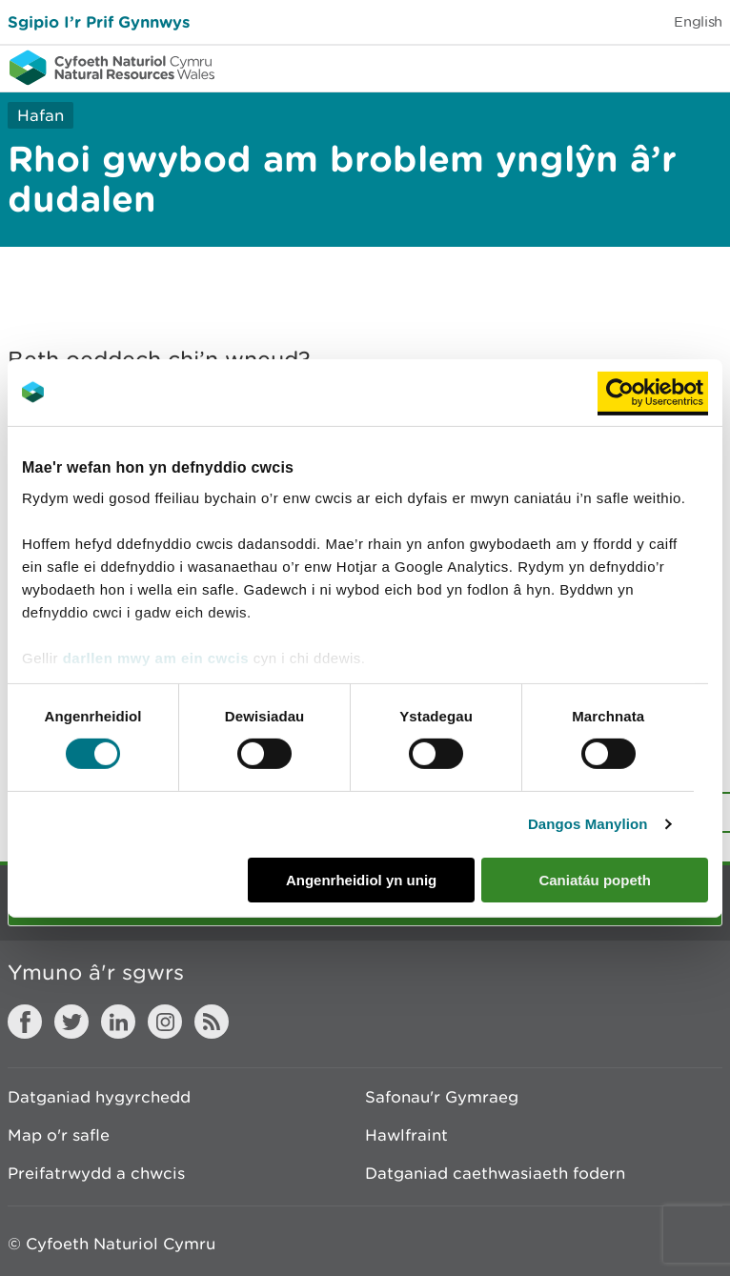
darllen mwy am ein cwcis (156, 658)
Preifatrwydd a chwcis (96, 1173)
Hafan (40, 115)
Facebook (25, 1021)
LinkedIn (118, 1021)
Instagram (165, 1021)
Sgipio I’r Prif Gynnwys (99, 21)
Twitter (71, 1021)
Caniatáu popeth (594, 880)
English (698, 21)
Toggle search (650, 66)
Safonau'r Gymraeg (441, 1096)
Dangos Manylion (588, 824)
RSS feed (211, 1021)
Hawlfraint (406, 1134)
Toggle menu (703, 66)
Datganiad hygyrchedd (99, 1096)
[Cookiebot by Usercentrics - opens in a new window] (653, 392)
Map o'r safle (59, 1134)
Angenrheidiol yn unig (361, 880)
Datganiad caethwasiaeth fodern (495, 1173)
